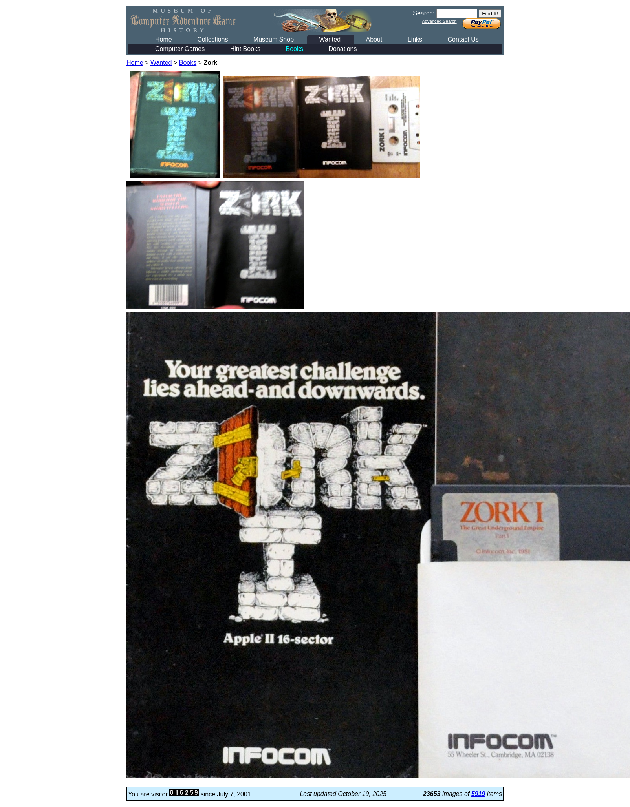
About (374, 39)
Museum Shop (273, 39)
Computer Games (180, 49)
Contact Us (463, 39)
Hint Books (245, 49)
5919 (478, 794)
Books (294, 49)
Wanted (330, 39)
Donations (342, 49)
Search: (423, 13)
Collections (212, 39)
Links (415, 39)
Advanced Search (439, 21)
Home (163, 39)
